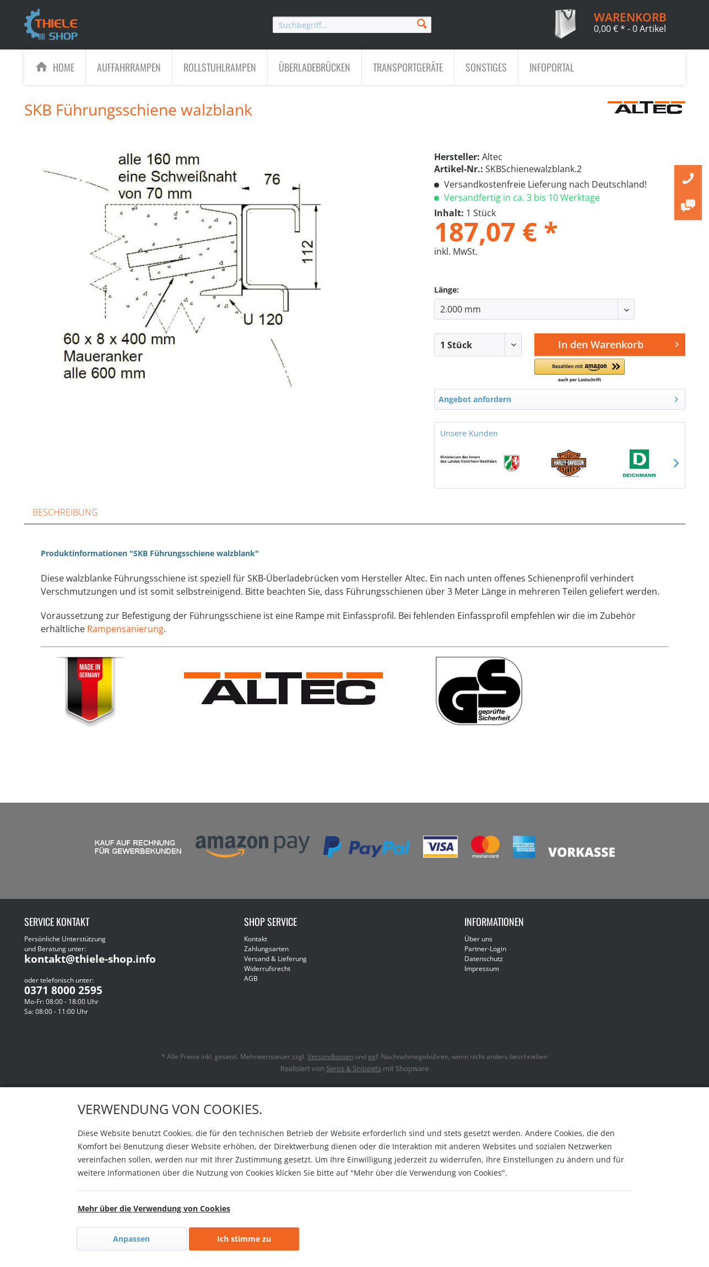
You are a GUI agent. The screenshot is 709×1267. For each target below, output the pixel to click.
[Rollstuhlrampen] (219, 67)
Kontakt (255, 939)
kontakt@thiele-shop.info (90, 959)
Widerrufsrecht (267, 968)
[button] (579, 371)
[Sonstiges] (486, 67)
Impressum (481, 968)
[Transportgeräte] (408, 67)
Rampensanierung (125, 629)
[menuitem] (352, 25)
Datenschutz (483, 958)
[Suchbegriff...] (352, 25)
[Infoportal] (551, 67)
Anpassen (131, 1238)
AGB (251, 978)
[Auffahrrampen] (129, 67)
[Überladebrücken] (314, 67)
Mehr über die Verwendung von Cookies (154, 1208)
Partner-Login (485, 948)
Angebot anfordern (558, 397)
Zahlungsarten (266, 948)
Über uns (478, 939)
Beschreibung (65, 512)
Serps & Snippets (353, 1068)
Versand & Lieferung (275, 958)
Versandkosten (330, 1056)
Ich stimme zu (244, 1238)
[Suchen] (422, 22)
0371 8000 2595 (63, 990)
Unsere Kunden (469, 433)
